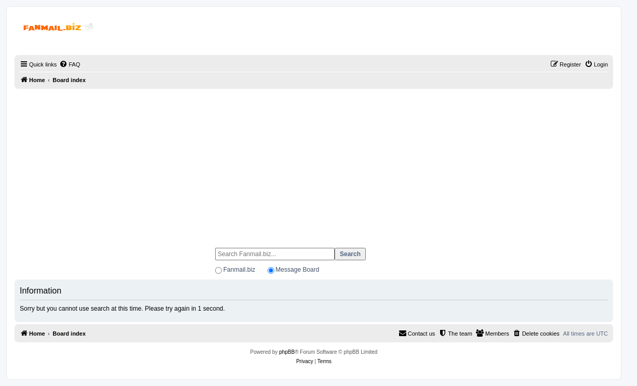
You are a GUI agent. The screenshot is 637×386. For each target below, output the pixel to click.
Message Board (297, 269)
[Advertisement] (314, 163)
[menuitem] (69, 64)
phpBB (287, 352)
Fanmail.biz (239, 269)
